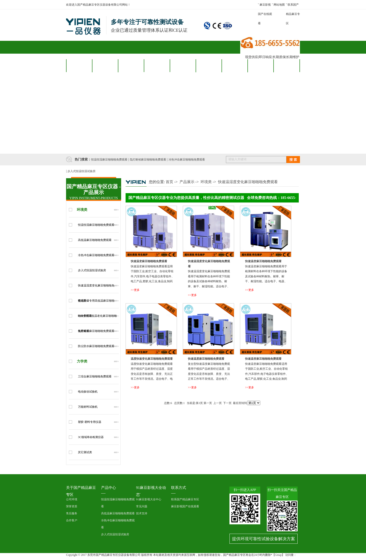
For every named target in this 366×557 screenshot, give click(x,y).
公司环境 (71, 499)
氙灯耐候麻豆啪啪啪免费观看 (148, 159)
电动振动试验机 (88, 391)
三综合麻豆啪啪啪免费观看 (95, 376)
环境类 (82, 210)
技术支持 (141, 513)
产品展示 (186, 182)
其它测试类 (85, 452)
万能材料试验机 (88, 406)
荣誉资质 (71, 506)
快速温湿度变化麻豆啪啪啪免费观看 (248, 182)
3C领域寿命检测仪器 (91, 437)
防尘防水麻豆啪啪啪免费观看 (96, 346)
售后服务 (183, 65)
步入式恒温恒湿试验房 (81, 171)
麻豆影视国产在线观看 (265, 14)
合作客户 (157, 65)
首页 (169, 182)
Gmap (278, 555)
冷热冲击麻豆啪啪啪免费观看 (187, 159)
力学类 (82, 361)
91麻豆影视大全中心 (148, 499)
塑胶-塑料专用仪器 (89, 422)
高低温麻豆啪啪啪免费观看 (95, 240)
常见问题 (141, 506)
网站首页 (79, 65)
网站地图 (279, 4)
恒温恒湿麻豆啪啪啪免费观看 (109, 159)
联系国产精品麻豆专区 (293, 14)
